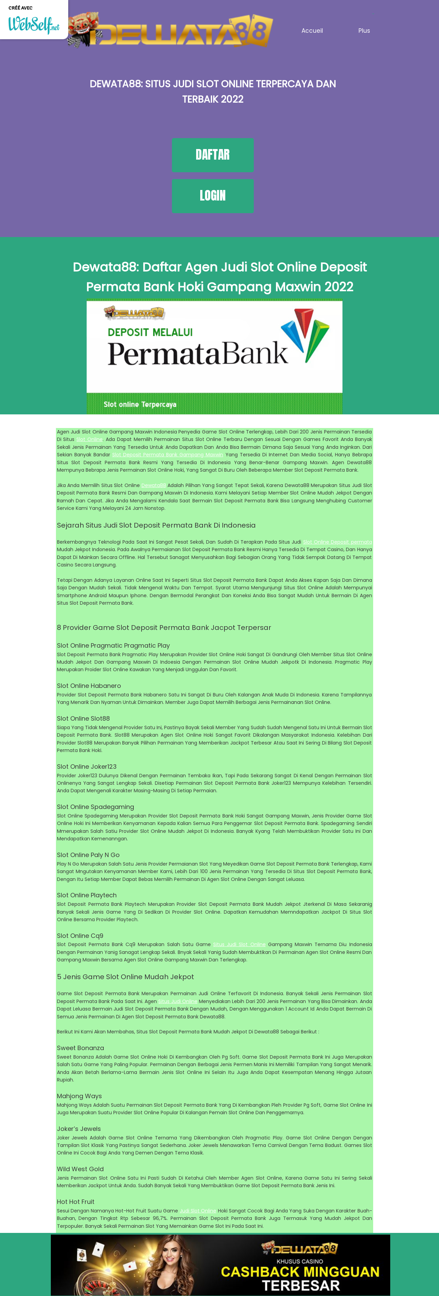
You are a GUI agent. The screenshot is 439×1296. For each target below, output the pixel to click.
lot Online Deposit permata (339, 542)
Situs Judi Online (177, 1001)
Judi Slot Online (198, 1210)
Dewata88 (154, 485)
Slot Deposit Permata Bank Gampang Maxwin (167, 454)
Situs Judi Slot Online (239, 944)
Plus (364, 31)
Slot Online (89, 439)
